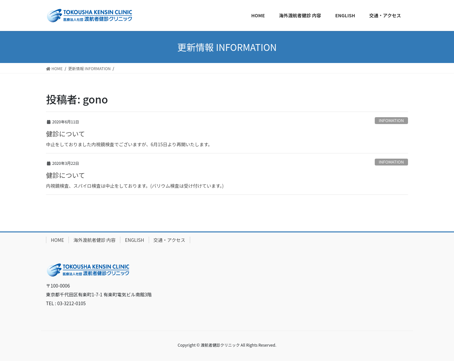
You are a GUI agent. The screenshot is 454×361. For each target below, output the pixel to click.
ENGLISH (134, 240)
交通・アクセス (169, 240)
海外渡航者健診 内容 (94, 240)
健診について (65, 133)
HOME (57, 240)
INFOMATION (391, 120)
